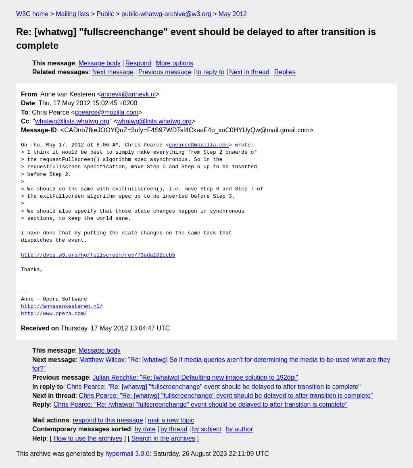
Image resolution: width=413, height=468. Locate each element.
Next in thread (249, 72)
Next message (112, 72)
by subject (206, 429)
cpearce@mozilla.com (107, 112)
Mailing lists (72, 13)
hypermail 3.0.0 (127, 453)
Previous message (165, 72)
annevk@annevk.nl (128, 94)
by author (239, 429)
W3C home (32, 13)
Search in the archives (163, 438)
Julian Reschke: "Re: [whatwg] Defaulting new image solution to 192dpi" (195, 377)
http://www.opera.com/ (54, 314)
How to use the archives (87, 438)
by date (144, 429)
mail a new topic (171, 420)
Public (105, 13)
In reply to (210, 72)
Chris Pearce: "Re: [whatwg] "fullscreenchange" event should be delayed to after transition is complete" (214, 386)
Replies (285, 72)
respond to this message (108, 420)
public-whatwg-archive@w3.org (166, 13)
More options (175, 63)
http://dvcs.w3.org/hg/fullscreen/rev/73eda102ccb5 (98, 255)
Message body (100, 63)
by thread (174, 429)
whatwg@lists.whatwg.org (72, 121)
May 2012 (233, 13)
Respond (138, 63)
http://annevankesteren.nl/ (62, 306)
